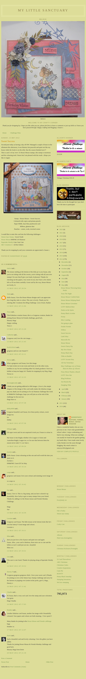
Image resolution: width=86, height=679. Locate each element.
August (64, 275)
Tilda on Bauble (66, 356)
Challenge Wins (15, 133)
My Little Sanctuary (43, 10)
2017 (61, 243)
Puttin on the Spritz (67, 310)
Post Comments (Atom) (18, 667)
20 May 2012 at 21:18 (16, 653)
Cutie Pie (60, 571)
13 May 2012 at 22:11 (16, 354)
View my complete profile (68, 451)
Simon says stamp (63, 514)
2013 (61, 256)
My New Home (66, 350)
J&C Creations (6, 245)
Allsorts (59, 535)
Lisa (8, 557)
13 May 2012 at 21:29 (16, 329)
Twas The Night (66, 294)
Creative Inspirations (64, 568)
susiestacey (76, 417)
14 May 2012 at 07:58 (16, 423)
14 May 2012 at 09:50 (16, 446)
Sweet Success (66, 333)
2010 (61, 406)
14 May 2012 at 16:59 (16, 513)
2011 (61, 403)
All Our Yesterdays (67, 363)
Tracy (9, 312)
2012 (61, 259)
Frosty (63, 317)
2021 (61, 233)
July (63, 278)
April (63, 389)
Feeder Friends (66, 326)
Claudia (9, 592)
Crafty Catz (60, 524)
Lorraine (10, 518)
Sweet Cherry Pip (67, 346)
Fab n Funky (61, 511)
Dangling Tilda (66, 385)
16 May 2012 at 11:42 (16, 586)
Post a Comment (6, 658)
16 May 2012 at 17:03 (16, 604)
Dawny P (10, 572)
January (64, 399)
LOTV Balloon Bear (67, 307)
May (63, 285)
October (64, 268)
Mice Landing (65, 320)
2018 (61, 239)
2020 (61, 236)
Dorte (9, 635)
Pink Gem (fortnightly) (64, 538)
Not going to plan (66, 323)
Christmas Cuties (62, 565)
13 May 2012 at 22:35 (16, 377)
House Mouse (5, 240)
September (65, 272)
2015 (61, 249)
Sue (8, 490)
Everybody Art (62, 500)
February (64, 396)
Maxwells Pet (65, 340)
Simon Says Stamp (7, 237)
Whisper (10, 429)
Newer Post (5, 662)
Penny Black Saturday (64, 576)
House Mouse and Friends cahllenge (39, 621)
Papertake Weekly (7, 242)
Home (5, 133)
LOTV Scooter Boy (67, 359)
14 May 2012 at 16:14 (16, 467)
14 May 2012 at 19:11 (16, 530)
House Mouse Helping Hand (70, 300)
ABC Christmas (62, 562)
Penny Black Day (66, 353)
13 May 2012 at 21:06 (16, 306)
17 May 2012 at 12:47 (16, 630)
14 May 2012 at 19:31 (16, 551)
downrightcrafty (12, 383)
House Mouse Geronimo (69, 303)
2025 (61, 229)
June (63, 282)
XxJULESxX (11, 347)
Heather (9, 610)
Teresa (9, 360)
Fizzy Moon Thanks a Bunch (70, 372)
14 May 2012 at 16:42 (16, 484)
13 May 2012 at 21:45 (16, 342)
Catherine (10, 335)
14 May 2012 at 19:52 (16, 566)
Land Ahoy (64, 336)
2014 (61, 252)
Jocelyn (9, 452)
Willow (63, 330)
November (65, 265)
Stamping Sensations (64, 579)
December (65, 262)
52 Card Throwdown (64, 559)
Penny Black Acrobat (68, 313)
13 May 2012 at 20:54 (16, 288)
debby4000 (10, 409)
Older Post (49, 662)
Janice (9, 268)
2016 (61, 246)
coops (9, 472)
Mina (8, 536)
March (63, 392)
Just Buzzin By (66, 382)
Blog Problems (66, 378)
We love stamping (63, 582)
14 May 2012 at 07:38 (16, 403)
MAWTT (60, 574)
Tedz (8, 294)
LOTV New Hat (66, 375)
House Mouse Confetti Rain (70, 297)
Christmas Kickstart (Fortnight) (67, 549)
